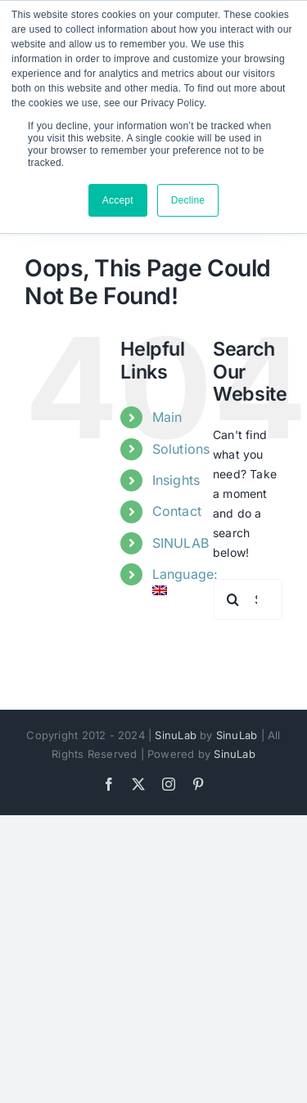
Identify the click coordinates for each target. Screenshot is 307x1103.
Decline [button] (188, 200)
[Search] (233, 599)
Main (167, 417)
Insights (176, 480)
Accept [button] (117, 200)
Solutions (181, 449)
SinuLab (175, 735)
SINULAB (180, 543)
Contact (176, 511)
